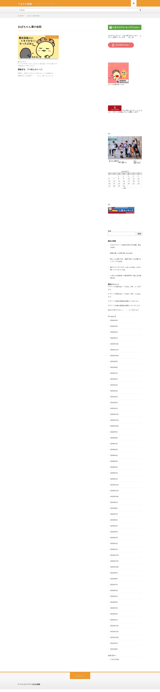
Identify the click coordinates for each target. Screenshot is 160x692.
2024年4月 (114, 464)
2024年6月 (114, 453)
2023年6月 (114, 523)
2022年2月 (114, 617)
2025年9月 (114, 365)
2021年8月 (114, 652)
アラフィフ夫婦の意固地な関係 (119, 302)
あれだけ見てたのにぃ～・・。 (119, 313)
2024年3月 (114, 470)
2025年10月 (114, 359)
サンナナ (135, 306)
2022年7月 (114, 587)
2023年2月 (114, 546)
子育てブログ (30, 67)
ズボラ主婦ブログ (51, 65)
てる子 (134, 302)
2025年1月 (114, 412)
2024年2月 (114, 476)
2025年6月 (114, 382)
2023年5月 (114, 529)
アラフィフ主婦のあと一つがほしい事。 (122, 287)
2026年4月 (114, 324)
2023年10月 (114, 500)
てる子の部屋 (36, 687)
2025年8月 (114, 371)
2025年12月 (114, 347)
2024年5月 (114, 459)
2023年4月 (114, 535)
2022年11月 (114, 564)
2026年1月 (114, 341)
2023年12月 (114, 488)
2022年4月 (114, 605)
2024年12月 (114, 418)
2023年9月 (114, 505)
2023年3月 (114, 541)
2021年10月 (114, 640)
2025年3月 (114, 400)
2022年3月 (114, 611)
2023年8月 (114, 511)
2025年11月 (114, 353)
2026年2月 (114, 336)
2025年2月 (114, 406)
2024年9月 (114, 435)
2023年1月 (114, 552)
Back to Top (80, 679)
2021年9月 (114, 646)
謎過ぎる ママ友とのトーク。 (32, 70)
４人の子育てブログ (26, 65)
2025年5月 (114, 388)
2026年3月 (114, 330)
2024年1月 (114, 482)
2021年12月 (114, 628)
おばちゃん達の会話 (39, 65)
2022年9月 (114, 576)
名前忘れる (21, 67)
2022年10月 (114, 570)
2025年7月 (114, 377)
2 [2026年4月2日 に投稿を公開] (123, 177)
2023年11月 (114, 494)
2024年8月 (114, 441)
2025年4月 (114, 394)
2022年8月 (114, 582)
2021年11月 (114, 634)
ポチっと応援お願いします (117, 85)
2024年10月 (114, 429)
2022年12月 (114, 558)
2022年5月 (114, 599)
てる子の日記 (52, 39)
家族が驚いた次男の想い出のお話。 (122, 254)
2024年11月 (114, 423)
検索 (109, 232)
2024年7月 (114, 447)
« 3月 (124, 189)
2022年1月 (114, 623)
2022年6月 (114, 593)
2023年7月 (114, 517)
